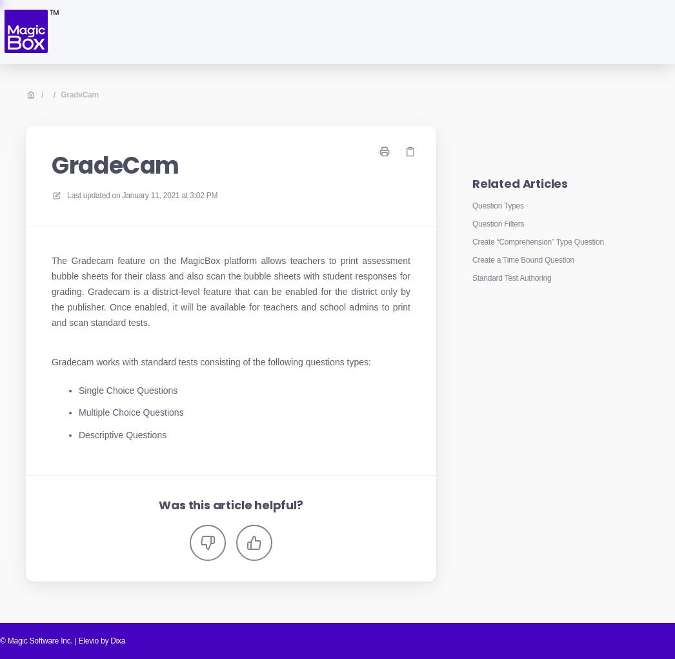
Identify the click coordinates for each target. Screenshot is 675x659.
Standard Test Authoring (511, 278)
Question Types (498, 205)
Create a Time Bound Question (523, 260)
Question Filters (498, 223)
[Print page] (384, 151)
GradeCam (80, 94)
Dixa (117, 640)
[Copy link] (410, 151)
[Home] (30, 32)
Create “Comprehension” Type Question (538, 242)
